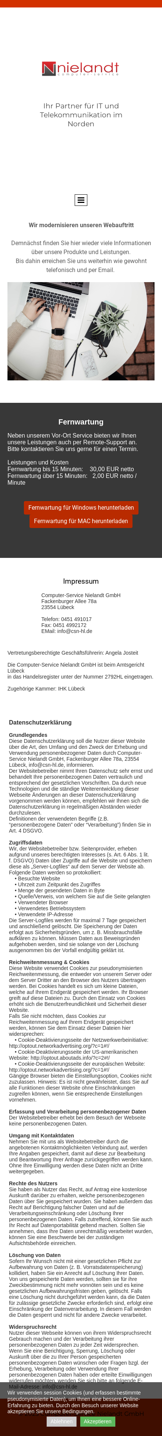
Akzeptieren (98, 1421)
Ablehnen (61, 1421)
